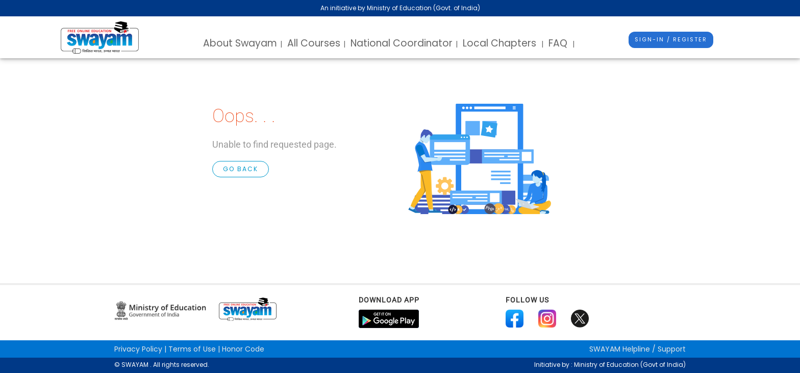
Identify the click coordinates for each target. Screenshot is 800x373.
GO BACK (240, 169)
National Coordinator (402, 43)
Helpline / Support (637, 349)
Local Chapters (499, 43)
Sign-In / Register (671, 39)
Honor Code (243, 349)
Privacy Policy (138, 349)
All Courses (313, 43)
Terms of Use (192, 349)
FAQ (557, 43)
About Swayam (240, 43)
